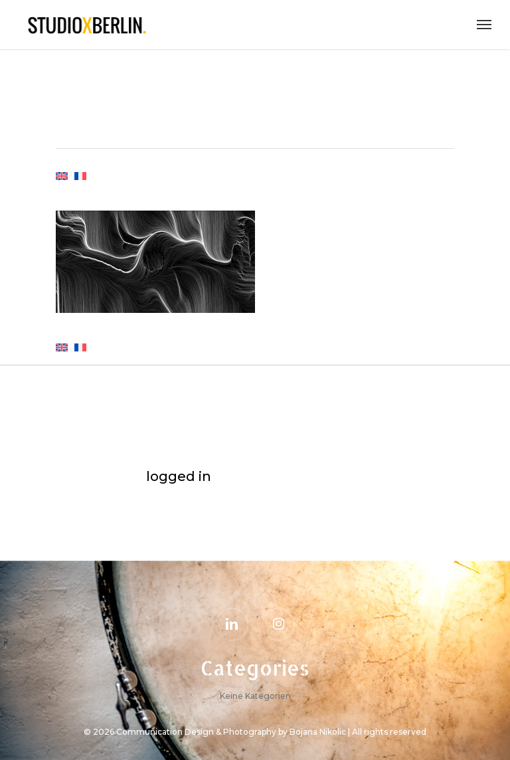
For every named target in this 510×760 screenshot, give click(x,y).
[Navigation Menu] (484, 24)
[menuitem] (62, 182)
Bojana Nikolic (318, 732)
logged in (178, 476)
